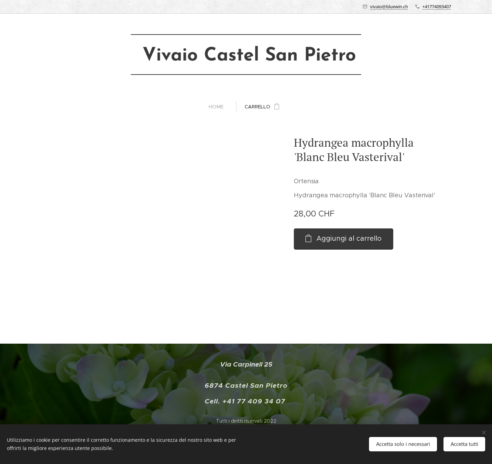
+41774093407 (436, 6)
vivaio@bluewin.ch (389, 6)
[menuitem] (219, 106)
